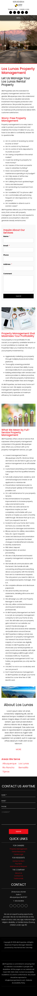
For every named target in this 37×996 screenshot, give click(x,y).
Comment (7, 273)
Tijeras (5, 771)
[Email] (18, 250)
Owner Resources (18, 851)
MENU (18, 18)
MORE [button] (18, 749)
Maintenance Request (18, 866)
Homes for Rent (18, 861)
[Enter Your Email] (18, 800)
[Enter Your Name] (18, 794)
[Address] (18, 268)
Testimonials (18, 878)
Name (5, 236)
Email (5, 245)
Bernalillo (23, 767)
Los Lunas (24, 763)
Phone (6, 255)
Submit (18, 296)
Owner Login (24, 9)
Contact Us (18, 876)
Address (6, 264)
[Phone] (18, 259)
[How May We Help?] (18, 817)
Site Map (29, 948)
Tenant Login (13, 9)
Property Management (18, 849)
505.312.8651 (19, 901)
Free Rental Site (19, 948)
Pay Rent (18, 864)
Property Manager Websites (22, 945)
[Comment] (18, 283)
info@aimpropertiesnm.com (15, 980)
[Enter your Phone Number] (18, 806)
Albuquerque (9, 763)
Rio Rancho (8, 767)
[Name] (18, 240)
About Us (18, 873)
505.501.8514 (18, 1)
